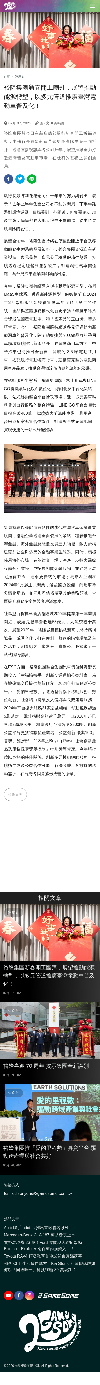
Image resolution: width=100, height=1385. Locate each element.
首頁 (7, 76)
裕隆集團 (15, 794)
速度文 (19, 76)
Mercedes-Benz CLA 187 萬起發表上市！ (41, 1235)
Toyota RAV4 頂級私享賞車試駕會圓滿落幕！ (45, 1256)
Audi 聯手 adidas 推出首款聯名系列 (36, 1227)
